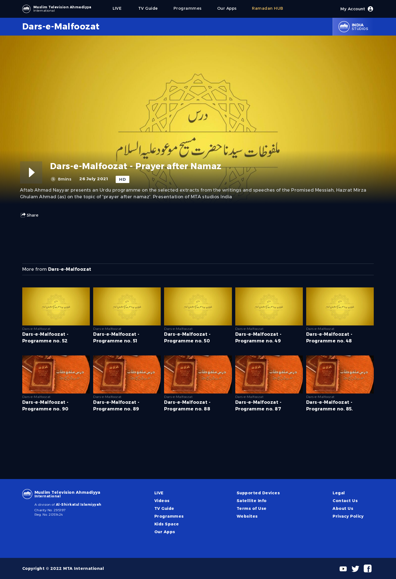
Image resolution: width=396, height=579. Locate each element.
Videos (162, 500)
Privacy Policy (348, 516)
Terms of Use (252, 508)
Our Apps (164, 531)
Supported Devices (258, 492)
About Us (343, 508)
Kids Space (166, 524)
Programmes (169, 516)
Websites (247, 516)
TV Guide (164, 508)
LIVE (159, 492)
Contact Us (345, 500)
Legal (339, 492)
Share (29, 215)
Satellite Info (252, 500)
